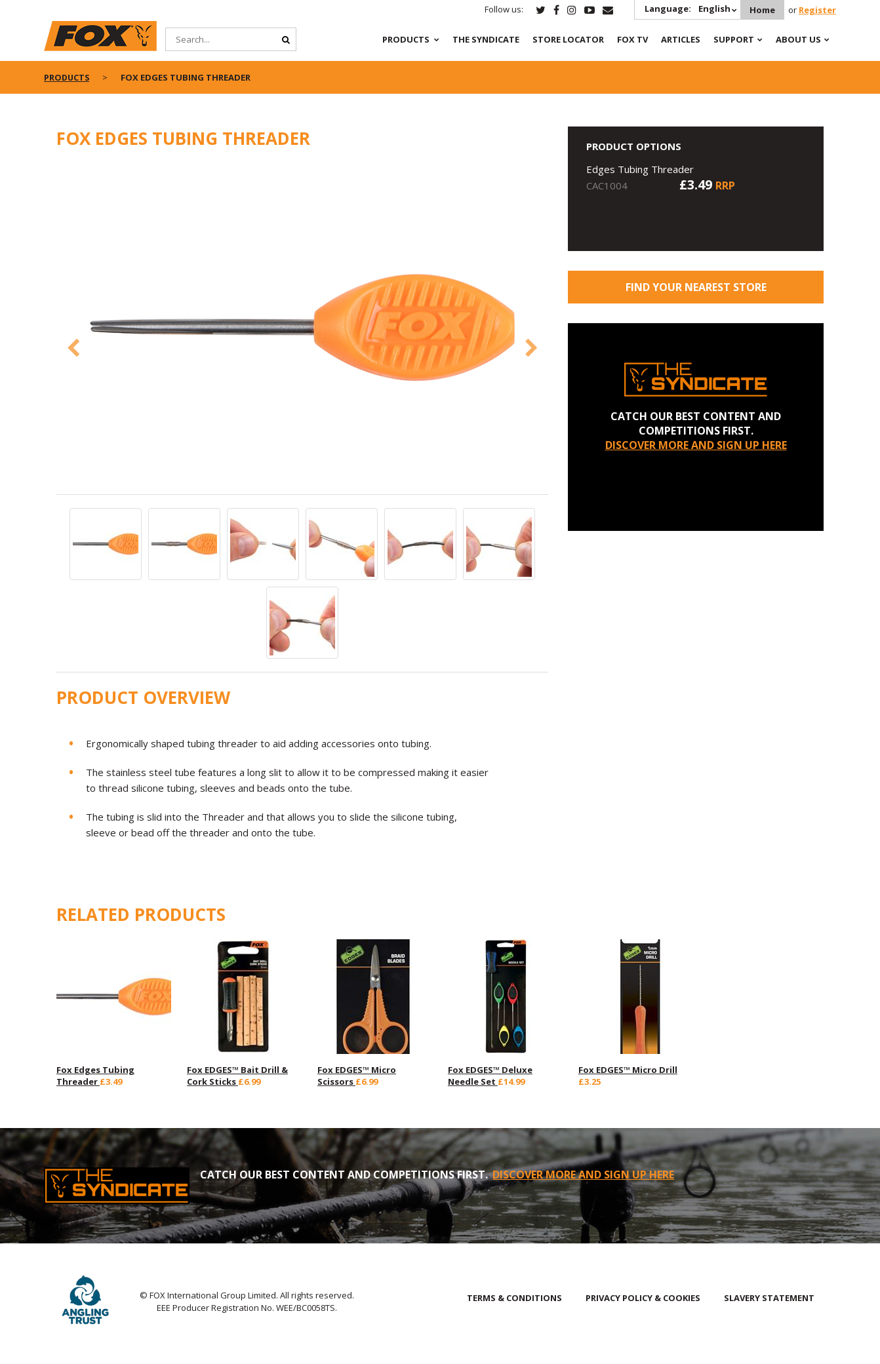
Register (817, 10)
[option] (302, 328)
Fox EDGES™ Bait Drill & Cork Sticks (237, 1075)
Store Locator (568, 39)
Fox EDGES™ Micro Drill (627, 1070)
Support (733, 39)
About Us (798, 39)
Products (406, 39)
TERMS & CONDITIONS (514, 1298)
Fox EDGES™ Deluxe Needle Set (490, 1075)
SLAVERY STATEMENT (769, 1298)
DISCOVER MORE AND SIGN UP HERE (696, 445)
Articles (680, 39)
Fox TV (632, 39)
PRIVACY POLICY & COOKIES (643, 1298)
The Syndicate (485, 39)
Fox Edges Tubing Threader (95, 1075)
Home (761, 10)
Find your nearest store (696, 287)
